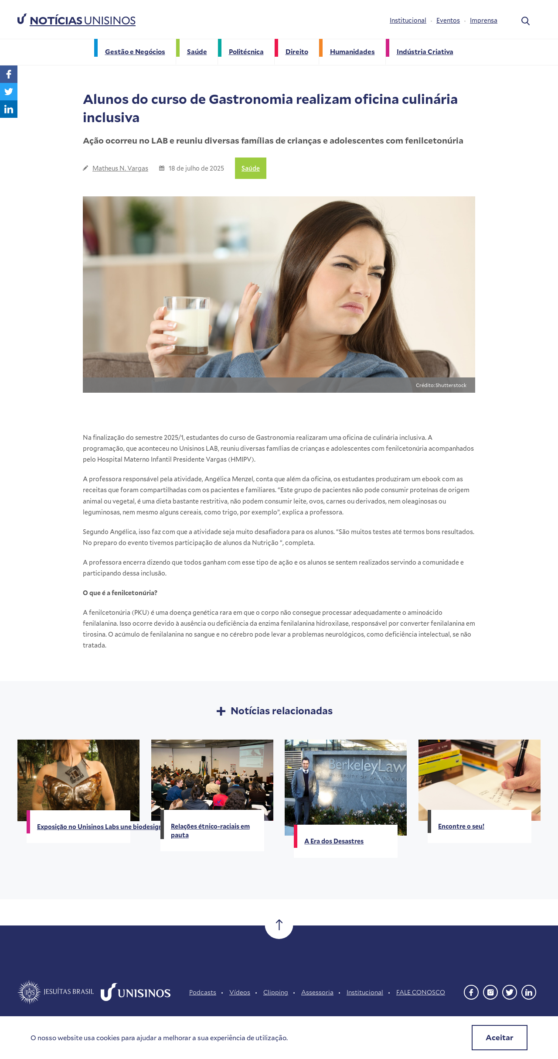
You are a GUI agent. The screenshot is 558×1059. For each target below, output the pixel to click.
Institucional (408, 20)
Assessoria (317, 992)
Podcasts (202, 992)
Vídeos (239, 992)
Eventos (448, 20)
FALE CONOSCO (420, 992)
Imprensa (483, 20)
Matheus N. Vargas (120, 168)
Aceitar (500, 1037)
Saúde (251, 168)
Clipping (275, 992)
